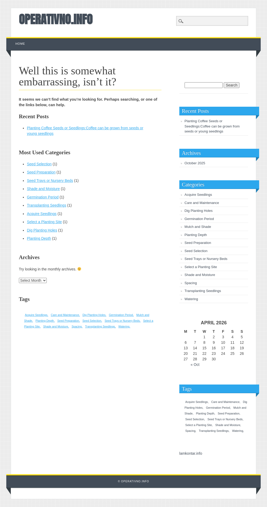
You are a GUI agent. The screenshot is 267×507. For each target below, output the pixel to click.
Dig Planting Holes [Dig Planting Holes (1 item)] (94, 314)
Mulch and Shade (198, 227)
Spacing (191, 283)
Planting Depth (39, 238)
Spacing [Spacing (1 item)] (77, 326)
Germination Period (43, 197)
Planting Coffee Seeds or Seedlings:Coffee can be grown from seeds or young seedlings (212, 126)
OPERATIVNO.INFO (56, 19)
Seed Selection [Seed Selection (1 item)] (91, 320)
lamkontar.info (190, 453)
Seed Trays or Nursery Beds (50, 180)
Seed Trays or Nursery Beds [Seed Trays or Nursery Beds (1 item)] (122, 320)
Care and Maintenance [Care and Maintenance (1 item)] (65, 314)
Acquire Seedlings (41, 214)
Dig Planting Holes (42, 230)
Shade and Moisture (43, 189)
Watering (191, 299)
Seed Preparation (41, 172)
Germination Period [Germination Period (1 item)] (121, 314)
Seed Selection (39, 164)
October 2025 (195, 163)
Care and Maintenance (202, 203)
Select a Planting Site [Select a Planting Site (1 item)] (198, 425)
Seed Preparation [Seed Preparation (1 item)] (68, 320)
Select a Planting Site (44, 222)
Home (20, 43)
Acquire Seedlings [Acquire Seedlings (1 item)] (36, 314)
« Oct (195, 364)
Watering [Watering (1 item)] (123, 326)
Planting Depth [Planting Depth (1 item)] (44, 320)
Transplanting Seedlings (46, 205)
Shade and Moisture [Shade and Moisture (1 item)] (55, 326)
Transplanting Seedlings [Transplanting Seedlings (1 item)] (100, 326)
